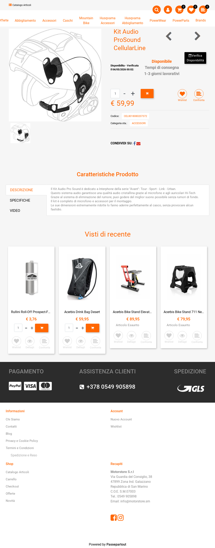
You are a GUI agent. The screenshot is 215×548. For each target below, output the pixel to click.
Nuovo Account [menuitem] (121, 419)
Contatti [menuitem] (11, 426)
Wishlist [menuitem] (116, 426)
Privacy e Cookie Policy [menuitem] (22, 441)
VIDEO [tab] (15, 210)
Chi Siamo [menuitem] (13, 419)
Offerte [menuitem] (10, 493)
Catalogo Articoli (20, 5)
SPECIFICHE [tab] (20, 200)
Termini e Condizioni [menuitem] (20, 448)
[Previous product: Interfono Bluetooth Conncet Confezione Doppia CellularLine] (169, 36)
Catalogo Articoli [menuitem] (17, 472)
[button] (55, 75)
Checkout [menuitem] (12, 486)
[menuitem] (23, 455)
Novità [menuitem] (10, 501)
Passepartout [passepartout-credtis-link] (116, 544)
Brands (201, 20)
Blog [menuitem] (9, 434)
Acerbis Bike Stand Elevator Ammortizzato (133, 312)
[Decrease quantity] (124, 93)
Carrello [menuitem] (11, 479)
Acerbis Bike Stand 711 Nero (184, 312)
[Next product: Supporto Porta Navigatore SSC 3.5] (197, 36)
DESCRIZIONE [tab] (21, 190)
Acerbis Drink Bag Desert (82, 312)
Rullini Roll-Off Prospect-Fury (31, 312)
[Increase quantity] (133, 93)
